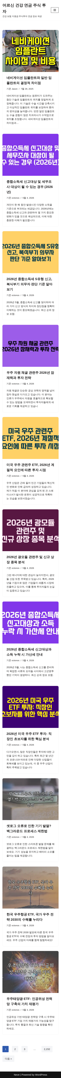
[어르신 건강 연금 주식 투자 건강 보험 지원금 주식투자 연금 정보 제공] (24, 10)
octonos (15, 198)
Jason (15, 89)
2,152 (47, 1049)
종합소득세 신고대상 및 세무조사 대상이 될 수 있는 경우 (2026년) (30, 187)
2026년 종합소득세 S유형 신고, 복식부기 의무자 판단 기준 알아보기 (29, 284)
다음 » (8, 1058)
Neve (17, 1074)
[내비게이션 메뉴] (55, 10)
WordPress (41, 1074)
